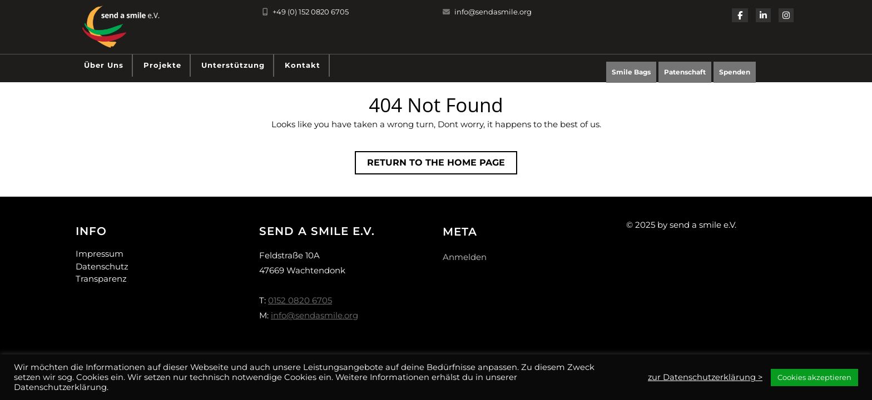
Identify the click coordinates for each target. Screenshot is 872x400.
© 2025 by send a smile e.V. (681, 224)
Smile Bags (631, 72)
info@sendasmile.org (487, 11)
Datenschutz (102, 266)
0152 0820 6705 (300, 300)
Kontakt (302, 65)
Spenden (737, 75)
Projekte (162, 65)
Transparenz (101, 278)
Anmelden (465, 257)
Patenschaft (685, 72)
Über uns (103, 65)
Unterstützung (233, 65)
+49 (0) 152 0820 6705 (305, 11)
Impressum (99, 253)
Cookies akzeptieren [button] (814, 377)
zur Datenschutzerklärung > (705, 377)
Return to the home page (442, 165)
